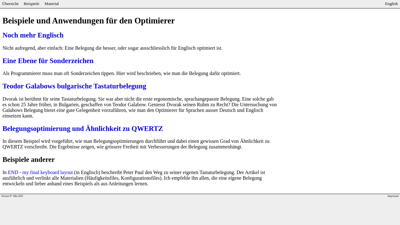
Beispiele (31, 3)
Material (52, 3)
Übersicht (10, 3)
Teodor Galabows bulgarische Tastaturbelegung (74, 86)
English (391, 3)
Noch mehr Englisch (33, 35)
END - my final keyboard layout (40, 172)
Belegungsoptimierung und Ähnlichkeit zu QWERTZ (83, 128)
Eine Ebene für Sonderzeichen (48, 61)
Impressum (393, 196)
